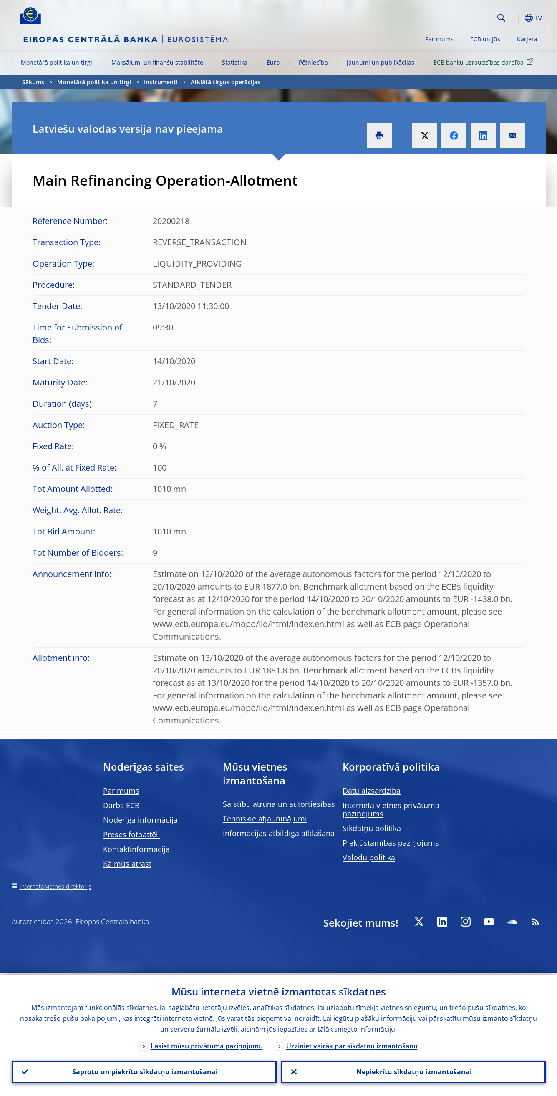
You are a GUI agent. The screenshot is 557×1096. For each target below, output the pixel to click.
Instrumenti (161, 82)
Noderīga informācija (140, 820)
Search (501, 17)
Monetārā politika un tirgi (56, 62)
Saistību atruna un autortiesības (279, 804)
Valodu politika (369, 857)
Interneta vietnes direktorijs (56, 886)
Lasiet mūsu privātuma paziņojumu (207, 1044)
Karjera (527, 39)
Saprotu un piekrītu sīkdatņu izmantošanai (144, 1071)
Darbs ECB (121, 805)
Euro (273, 62)
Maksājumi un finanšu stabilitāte (157, 62)
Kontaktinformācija (136, 849)
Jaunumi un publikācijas (380, 62)
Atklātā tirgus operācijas (225, 82)
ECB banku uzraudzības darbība (485, 62)
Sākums (33, 82)
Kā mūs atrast (127, 864)
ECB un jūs (485, 39)
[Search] (452, 16)
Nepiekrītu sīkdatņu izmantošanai (413, 1071)
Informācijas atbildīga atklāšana (279, 833)
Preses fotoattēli (131, 834)
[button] (516, 18)
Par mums (439, 39)
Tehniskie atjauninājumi (265, 819)
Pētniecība (313, 62)
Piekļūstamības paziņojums (391, 843)
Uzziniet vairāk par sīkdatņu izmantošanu (352, 1044)
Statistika (234, 62)
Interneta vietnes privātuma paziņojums (391, 809)
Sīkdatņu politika (372, 828)
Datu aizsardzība (372, 791)
